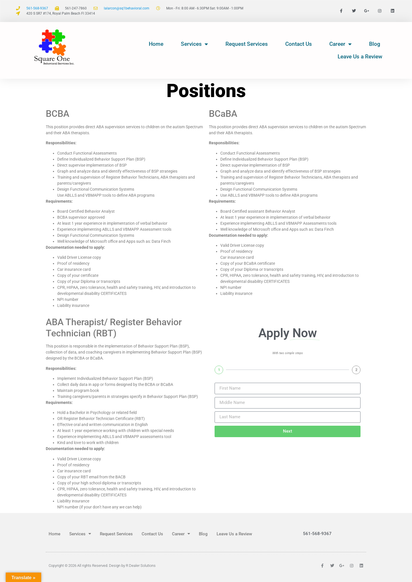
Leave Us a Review (360, 56)
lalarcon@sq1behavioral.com (126, 8)
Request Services (246, 44)
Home (156, 44)
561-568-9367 (37, 8)
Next (287, 431)
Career (340, 44)
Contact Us (298, 44)
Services (194, 44)
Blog (374, 44)
